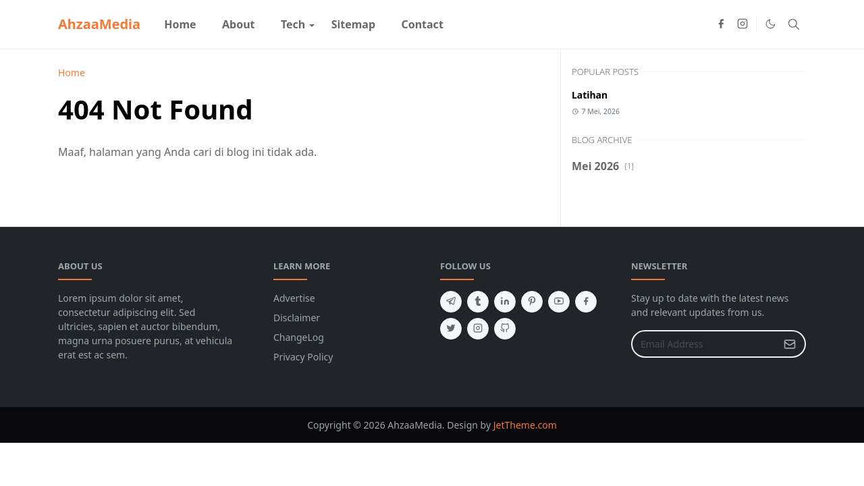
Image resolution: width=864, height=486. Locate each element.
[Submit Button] (790, 343)
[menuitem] (180, 24)
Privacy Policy (303, 356)
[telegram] (451, 302)
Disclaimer (296, 317)
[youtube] (559, 302)
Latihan (590, 94)
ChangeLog (298, 337)
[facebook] (721, 24)
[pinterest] (532, 302)
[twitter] (451, 329)
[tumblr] (478, 302)
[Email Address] (704, 343)
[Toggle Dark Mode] (770, 24)
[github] (505, 329)
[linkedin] (505, 302)
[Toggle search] (794, 24)
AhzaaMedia (99, 24)
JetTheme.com (525, 424)
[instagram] (742, 24)
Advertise (294, 298)
